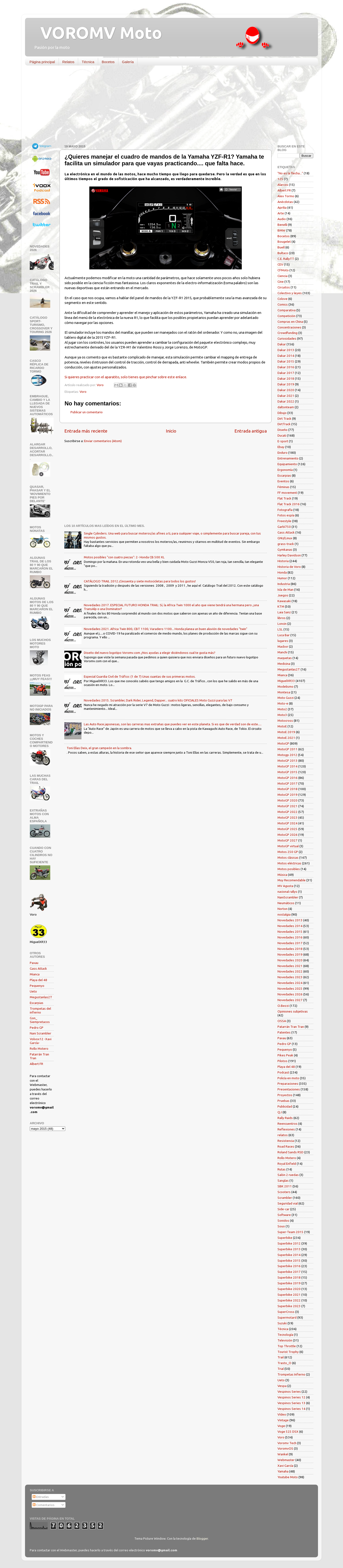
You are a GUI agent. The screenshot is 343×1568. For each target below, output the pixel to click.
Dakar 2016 (285, 367)
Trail (280, 1357)
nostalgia (284, 914)
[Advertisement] (168, 106)
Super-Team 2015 (290, 1232)
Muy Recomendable (291, 880)
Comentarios (44, 1505)
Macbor (282, 646)
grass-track (285, 544)
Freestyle (284, 521)
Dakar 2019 (285, 384)
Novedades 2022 (290, 971)
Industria (283, 584)
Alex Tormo (285, 196)
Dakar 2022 (285, 401)
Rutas (281, 1169)
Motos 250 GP (287, 852)
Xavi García (285, 1465)
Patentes (284, 1032)
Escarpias (36, 1003)
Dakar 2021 (285, 396)
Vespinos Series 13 (291, 1403)
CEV (280, 264)
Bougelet (284, 241)
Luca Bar (283, 635)
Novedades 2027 (290, 1000)
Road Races (285, 1146)
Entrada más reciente (85, 431)
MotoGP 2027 (287, 840)
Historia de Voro (289, 567)
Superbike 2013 (289, 1249)
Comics (282, 304)
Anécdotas (285, 202)
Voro (83, 391)
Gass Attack (38, 968)
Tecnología (285, 1334)
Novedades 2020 (290, 960)
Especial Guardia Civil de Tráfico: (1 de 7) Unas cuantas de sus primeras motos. (140, 676)
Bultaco (282, 253)
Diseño (282, 430)
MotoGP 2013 (287, 760)
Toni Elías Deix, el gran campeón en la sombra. (99, 748)
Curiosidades (286, 338)
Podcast (283, 1072)
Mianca (35, 974)
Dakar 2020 (285, 390)
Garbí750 (284, 527)
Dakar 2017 (285, 373)
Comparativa (286, 310)
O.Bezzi (283, 1006)
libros (281, 618)
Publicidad (284, 1106)
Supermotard (287, 1317)
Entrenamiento (287, 458)
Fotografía (285, 510)
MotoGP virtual (288, 846)
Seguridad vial (287, 1203)
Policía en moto (288, 1078)
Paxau (34, 963)
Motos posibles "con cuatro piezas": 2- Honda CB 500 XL (124, 557)
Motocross (285, 720)
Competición (286, 316)
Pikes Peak (285, 1055)
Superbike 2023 (289, 1306)
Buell (281, 247)
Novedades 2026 (290, 994)
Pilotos (282, 1061)
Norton (282, 909)
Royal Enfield (286, 1163)
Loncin (282, 623)
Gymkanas (284, 549)
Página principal (42, 62)
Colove (282, 299)
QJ (279, 1112)
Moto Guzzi (285, 698)
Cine (280, 281)
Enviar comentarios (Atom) (103, 441)
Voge (281, 1426)
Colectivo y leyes (289, 293)
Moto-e (282, 703)
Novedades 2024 (290, 983)
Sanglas (283, 1180)
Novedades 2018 (290, 949)
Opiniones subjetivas (292, 1011)
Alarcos (282, 185)
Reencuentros (287, 1123)
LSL (280, 629)
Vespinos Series (289, 1391)
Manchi (282, 652)
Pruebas (283, 1101)
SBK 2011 (284, 1186)
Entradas (41, 1497)
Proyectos (284, 1095)
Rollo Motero (39, 1048)
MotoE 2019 (286, 732)
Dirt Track (284, 418)
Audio (281, 219)
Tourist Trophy (288, 1352)
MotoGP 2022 (287, 812)
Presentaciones (288, 1089)
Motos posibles (288, 869)
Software (284, 1215)
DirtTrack (284, 424)
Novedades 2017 (290, 943)
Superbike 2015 (289, 1260)
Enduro (282, 452)
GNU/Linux (284, 538)
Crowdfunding (287, 333)
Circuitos (283, 287)
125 (280, 179)
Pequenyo (37, 986)
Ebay (280, 447)
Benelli (282, 225)
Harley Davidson (289, 555)
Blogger (202, 1538)
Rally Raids (285, 1118)
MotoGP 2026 (287, 835)
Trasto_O (284, 1363)
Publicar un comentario (87, 412)
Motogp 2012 (287, 755)
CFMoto (283, 270)
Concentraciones (289, 327)
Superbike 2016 (289, 1266)
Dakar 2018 (285, 378)
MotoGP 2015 (287, 772)
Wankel (282, 1454)
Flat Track (284, 498)
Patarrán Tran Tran (290, 1027)
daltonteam (285, 407)
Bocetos (108, 62)
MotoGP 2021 (287, 806)
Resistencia (285, 1141)
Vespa (282, 1386)
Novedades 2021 (290, 966)
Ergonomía (285, 470)
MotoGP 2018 (287, 789)
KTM (280, 606)
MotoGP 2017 (287, 783)
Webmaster (286, 1460)
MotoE (282, 726)
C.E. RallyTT (285, 259)
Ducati (281, 435)
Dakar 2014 (285, 356)
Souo (281, 1226)
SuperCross (285, 1312)
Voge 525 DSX (287, 1431)
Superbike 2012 (289, 1243)
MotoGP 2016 (287, 778)
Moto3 (282, 715)
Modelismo (285, 686)
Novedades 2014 (290, 926)
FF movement (287, 492)
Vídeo (281, 1414)
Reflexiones (286, 1129)
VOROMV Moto (97, 32)
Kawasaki (284, 601)
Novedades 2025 (290, 988)
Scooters (284, 1192)
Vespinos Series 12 (291, 1397)
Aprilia (282, 207)
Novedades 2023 (290, 977)
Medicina (283, 664)
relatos (282, 1135)
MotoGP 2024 (287, 823)
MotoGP (283, 743)
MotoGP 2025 (287, 829)
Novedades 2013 (290, 920)
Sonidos (283, 1220)
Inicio (171, 431)
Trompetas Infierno (291, 1374)
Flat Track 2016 (288, 504)
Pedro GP (36, 1027)
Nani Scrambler (40, 1033)
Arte (280, 213)
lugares (282, 641)
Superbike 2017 (289, 1272)
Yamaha (282, 1471)
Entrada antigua (250, 431)
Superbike (284, 1238)
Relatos (68, 62)
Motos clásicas (287, 857)
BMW (281, 230)
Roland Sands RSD (290, 1152)
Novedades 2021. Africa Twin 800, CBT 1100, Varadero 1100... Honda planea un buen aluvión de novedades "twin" (165, 629)
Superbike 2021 (289, 1294)
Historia (283, 561)
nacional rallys (287, 891)
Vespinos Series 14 (291, 1409)
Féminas (283, 487)
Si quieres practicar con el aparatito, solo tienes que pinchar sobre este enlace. (126, 377)
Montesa (283, 692)
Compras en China (290, 321)
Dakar (281, 344)
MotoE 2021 (286, 738)
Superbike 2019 (289, 1283)
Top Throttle (286, 1346)
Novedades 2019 (290, 954)
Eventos (283, 481)
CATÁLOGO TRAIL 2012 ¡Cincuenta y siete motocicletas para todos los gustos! (140, 581)
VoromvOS (285, 1448)
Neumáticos (285, 903)
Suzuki (282, 1323)
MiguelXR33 (286, 681)
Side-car (283, 1209)
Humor (282, 578)
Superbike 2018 (289, 1277)
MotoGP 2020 (287, 800)
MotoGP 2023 (287, 817)
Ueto (33, 991)
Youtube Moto (287, 1477)
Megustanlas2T (41, 997)
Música (282, 875)
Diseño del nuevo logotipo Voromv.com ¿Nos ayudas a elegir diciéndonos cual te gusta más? (149, 653)
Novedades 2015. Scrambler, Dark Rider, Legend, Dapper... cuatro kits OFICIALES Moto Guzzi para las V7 (158, 700)
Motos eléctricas (289, 863)
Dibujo (282, 413)
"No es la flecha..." (290, 173)
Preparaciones (287, 1083)
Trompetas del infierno (40, 1010)
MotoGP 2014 (287, 766)
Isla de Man (285, 589)
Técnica (88, 62)
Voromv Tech (286, 1443)
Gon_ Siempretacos (40, 1020)
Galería (128, 62)
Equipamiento (287, 464)
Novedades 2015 (290, 931)
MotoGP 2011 (287, 749)
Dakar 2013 (285, 350)
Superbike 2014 (289, 1255)
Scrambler (284, 1198)
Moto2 (282, 709)
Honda (282, 572)
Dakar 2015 (285, 361)
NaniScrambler (287, 897)
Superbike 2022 (289, 1300)
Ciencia (282, 276)
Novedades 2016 (290, 937)
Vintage (283, 1420)
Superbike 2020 (289, 1289)
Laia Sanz (284, 612)
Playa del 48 (38, 980)
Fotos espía (285, 515)
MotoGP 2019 (287, 795)
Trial (280, 1369)
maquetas (284, 658)
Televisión (284, 1340)
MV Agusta (285, 886)
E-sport (282, 441)
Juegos (282, 595)
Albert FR (36, 1064)
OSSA (281, 1021)
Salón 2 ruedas (288, 1175)
